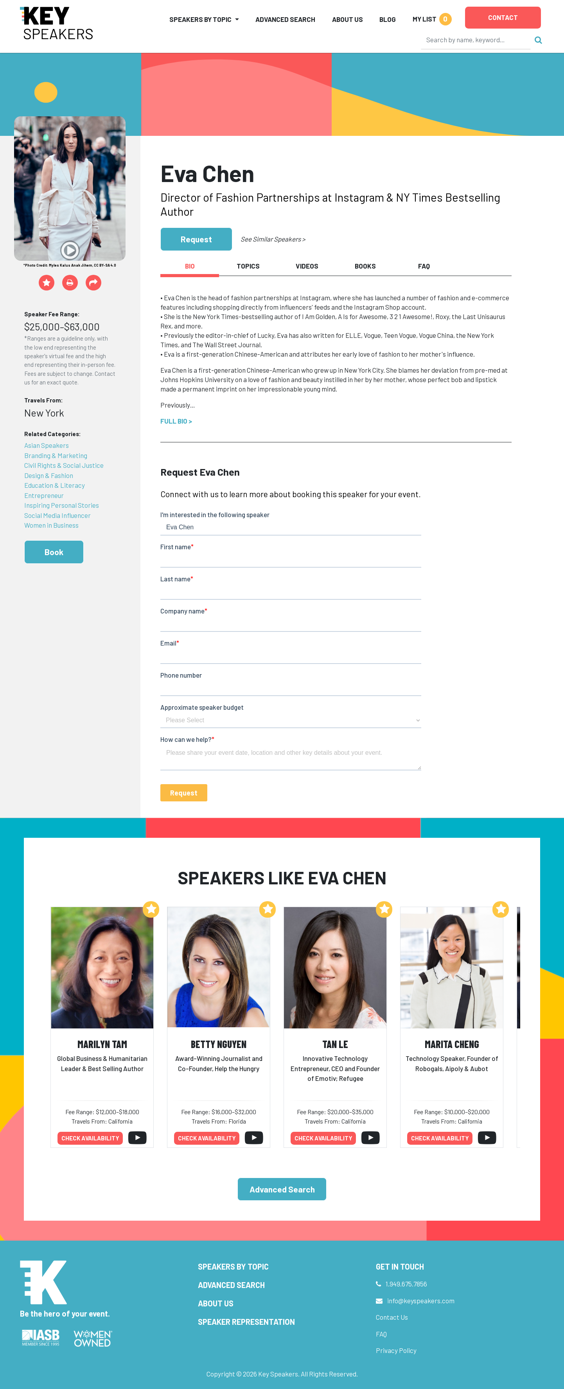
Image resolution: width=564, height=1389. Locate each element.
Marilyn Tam (102, 1044)
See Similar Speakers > (273, 239)
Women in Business (51, 525)
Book (54, 552)
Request (196, 239)
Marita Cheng (452, 1044)
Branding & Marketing (55, 455)
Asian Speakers (46, 445)
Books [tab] (365, 266)
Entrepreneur (44, 495)
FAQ (381, 1334)
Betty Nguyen (218, 1044)
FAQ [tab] (424, 266)
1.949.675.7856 (406, 1284)
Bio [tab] (190, 266)
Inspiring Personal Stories (61, 505)
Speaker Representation (246, 1321)
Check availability (90, 1138)
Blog (387, 19)
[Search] (476, 39)
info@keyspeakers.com (420, 1300)
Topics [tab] (248, 266)
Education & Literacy (54, 485)
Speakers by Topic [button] (200, 19)
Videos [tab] (307, 266)
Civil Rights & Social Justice (64, 465)
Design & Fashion (48, 475)
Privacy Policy (396, 1350)
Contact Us (392, 1317)
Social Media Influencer (57, 515)
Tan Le (335, 1044)
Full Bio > (176, 421)
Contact (503, 17)
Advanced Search (285, 19)
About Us (347, 19)
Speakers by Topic (233, 1266)
